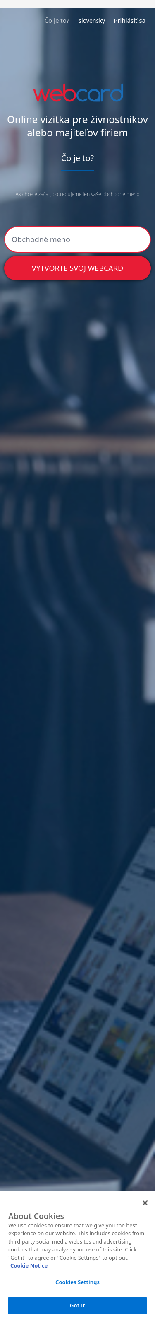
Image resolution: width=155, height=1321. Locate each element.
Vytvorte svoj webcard (77, 268)
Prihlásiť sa (129, 20)
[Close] (145, 1203)
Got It (77, 1305)
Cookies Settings (77, 1282)
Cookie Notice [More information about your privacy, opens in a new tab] (29, 1265)
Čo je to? (57, 20)
